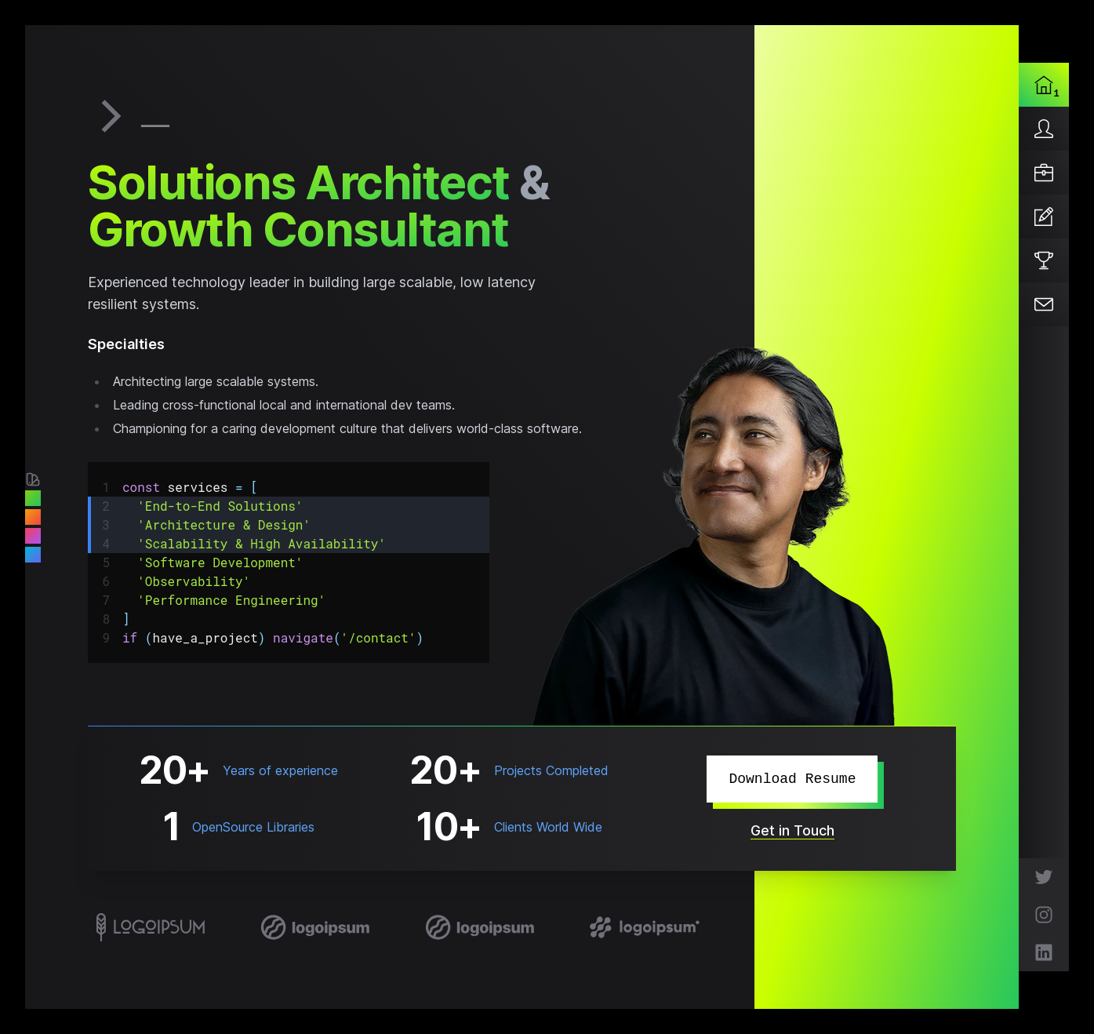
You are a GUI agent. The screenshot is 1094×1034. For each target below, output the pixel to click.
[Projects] (1044, 260)
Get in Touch (792, 830)
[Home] (1044, 85)
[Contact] (1044, 304)
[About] (1044, 129)
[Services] (1044, 173)
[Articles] (1044, 216)
